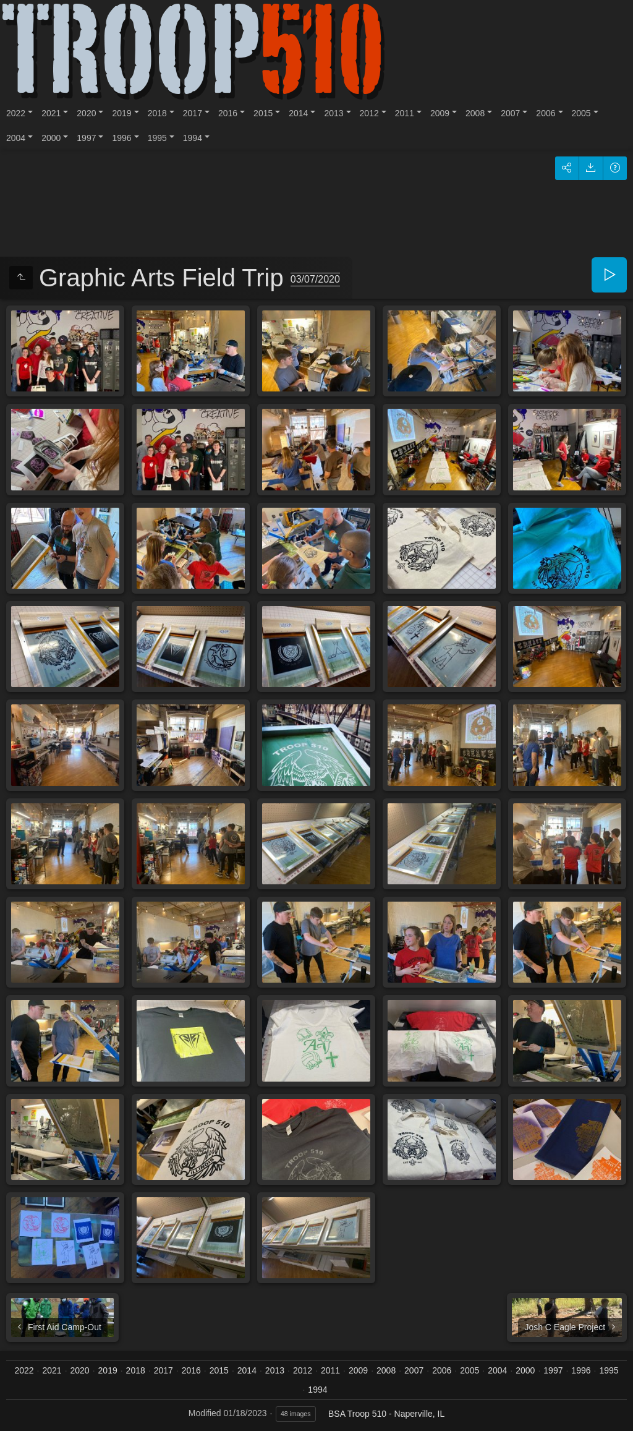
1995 (157, 138)
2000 (51, 138)
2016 (227, 113)
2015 (263, 113)
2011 (404, 113)
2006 (545, 113)
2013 (333, 113)
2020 (86, 113)
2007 (510, 113)
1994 (192, 138)
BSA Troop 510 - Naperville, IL (386, 1414)
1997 (86, 138)
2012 (369, 113)
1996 (121, 138)
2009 (439, 113)
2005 (581, 113)
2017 (192, 113)
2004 (15, 138)
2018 (157, 113)
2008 (475, 113)
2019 (121, 113)
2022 (15, 113)
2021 (51, 113)
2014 (298, 113)
